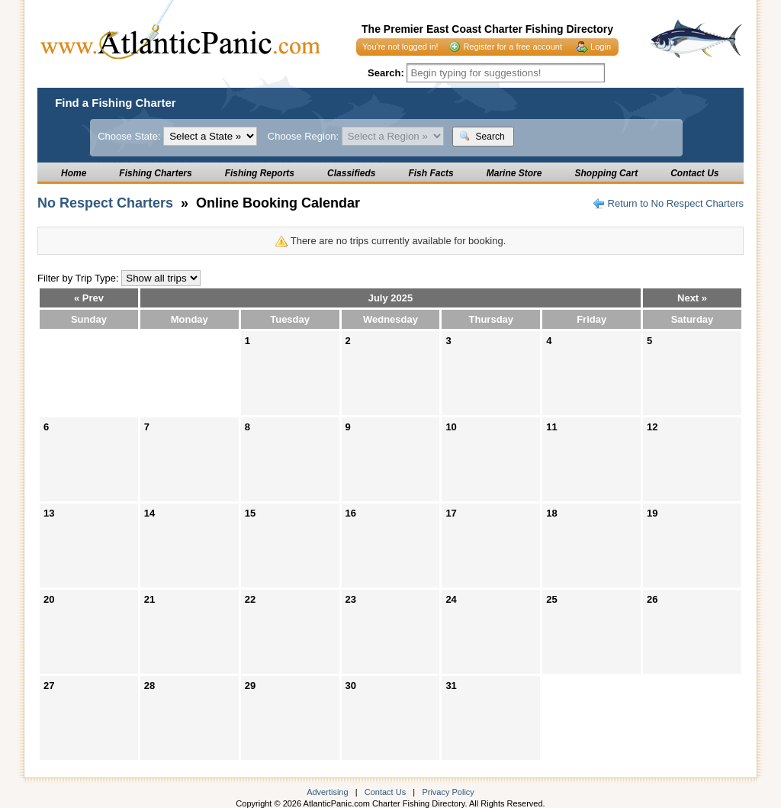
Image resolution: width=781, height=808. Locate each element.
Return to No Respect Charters (676, 203)
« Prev (89, 298)
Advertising (327, 792)
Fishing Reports (259, 173)
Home (73, 173)
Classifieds (351, 173)
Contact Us (694, 173)
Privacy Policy (448, 792)
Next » (692, 298)
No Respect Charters (105, 203)
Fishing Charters (155, 173)
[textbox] (506, 72)
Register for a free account (512, 46)
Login (600, 46)
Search (481, 136)
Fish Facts (430, 173)
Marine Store (514, 173)
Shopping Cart (606, 173)
